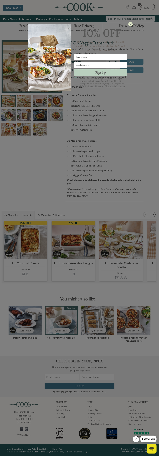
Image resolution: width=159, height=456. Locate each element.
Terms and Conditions (115, 86)
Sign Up (100, 73)
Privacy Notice (94, 86)
